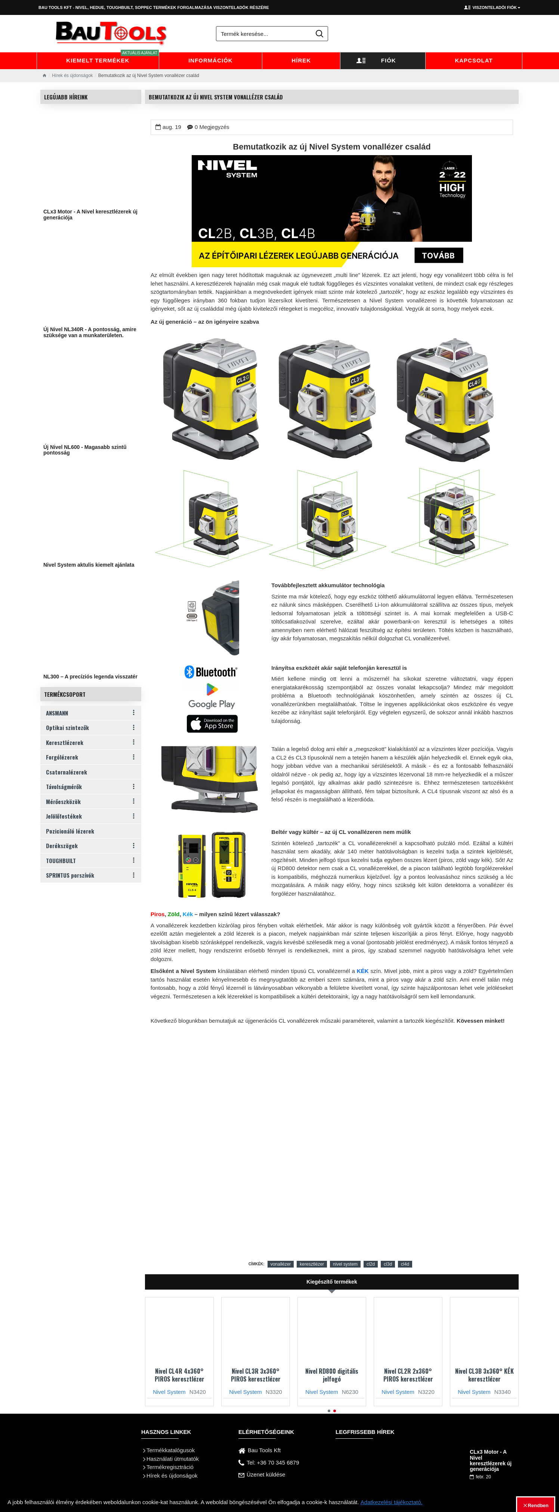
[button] (329, 1411)
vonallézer (281, 1264)
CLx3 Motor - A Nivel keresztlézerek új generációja (90, 214)
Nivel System (169, 1392)
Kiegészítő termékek (331, 1282)
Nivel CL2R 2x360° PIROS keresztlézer (408, 1375)
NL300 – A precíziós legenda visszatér (90, 677)
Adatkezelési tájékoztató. (392, 1502)
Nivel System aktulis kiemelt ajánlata (89, 565)
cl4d (405, 1264)
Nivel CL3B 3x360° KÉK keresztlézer (484, 1375)
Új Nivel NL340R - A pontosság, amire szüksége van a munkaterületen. (89, 332)
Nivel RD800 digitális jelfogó (331, 1375)
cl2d (371, 1264)
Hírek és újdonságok (72, 75)
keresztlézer (312, 1264)
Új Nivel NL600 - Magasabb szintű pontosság (85, 450)
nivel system (345, 1264)
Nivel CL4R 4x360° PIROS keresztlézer (179, 1375)
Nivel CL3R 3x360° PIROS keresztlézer (256, 1375)
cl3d (388, 1264)
